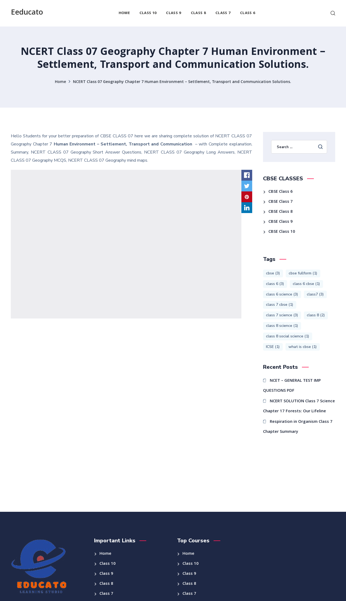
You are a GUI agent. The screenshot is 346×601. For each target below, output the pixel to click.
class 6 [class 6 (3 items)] (275, 283)
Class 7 (106, 593)
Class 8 (106, 583)
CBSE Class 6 (280, 191)
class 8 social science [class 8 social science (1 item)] (287, 336)
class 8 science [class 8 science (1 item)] (282, 325)
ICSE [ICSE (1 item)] (273, 346)
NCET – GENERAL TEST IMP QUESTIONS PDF (292, 385)
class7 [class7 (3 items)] (315, 294)
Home (60, 82)
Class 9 (106, 573)
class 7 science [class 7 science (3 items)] (282, 315)
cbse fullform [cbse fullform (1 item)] (303, 273)
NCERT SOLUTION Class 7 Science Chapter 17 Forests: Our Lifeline (299, 406)
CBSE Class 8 (280, 211)
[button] (333, 13)
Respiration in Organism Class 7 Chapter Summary (298, 427)
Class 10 (107, 563)
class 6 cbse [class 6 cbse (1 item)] (306, 283)
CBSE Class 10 (281, 231)
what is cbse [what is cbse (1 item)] (302, 346)
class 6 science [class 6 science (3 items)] (282, 294)
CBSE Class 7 (280, 201)
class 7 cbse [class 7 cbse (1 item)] (279, 304)
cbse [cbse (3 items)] (273, 273)
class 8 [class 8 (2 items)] (316, 315)
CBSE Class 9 (280, 221)
